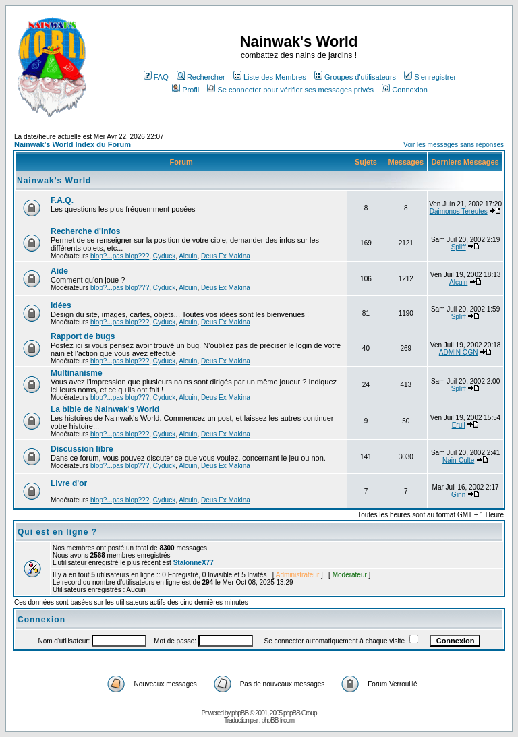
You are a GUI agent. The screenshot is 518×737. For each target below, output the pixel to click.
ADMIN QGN (458, 352)
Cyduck (164, 256)
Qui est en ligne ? (57, 532)
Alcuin (188, 256)
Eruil (458, 425)
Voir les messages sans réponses (453, 144)
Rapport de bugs (83, 336)
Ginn (458, 494)
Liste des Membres (269, 77)
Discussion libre (82, 449)
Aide (59, 271)
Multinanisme (77, 373)
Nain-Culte (458, 460)
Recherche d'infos (86, 231)
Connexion (405, 90)
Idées (61, 305)
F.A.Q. (62, 200)
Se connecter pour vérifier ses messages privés (290, 90)
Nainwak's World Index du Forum (72, 144)
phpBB (239, 713)
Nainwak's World (54, 180)
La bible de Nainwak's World (105, 409)
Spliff (458, 247)
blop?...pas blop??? (119, 256)
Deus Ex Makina (225, 256)
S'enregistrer (430, 77)
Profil (185, 90)
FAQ (156, 77)
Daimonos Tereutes (459, 211)
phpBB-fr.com (277, 720)
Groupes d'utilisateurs (355, 77)
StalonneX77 (193, 562)
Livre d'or (69, 483)
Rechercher (201, 77)
